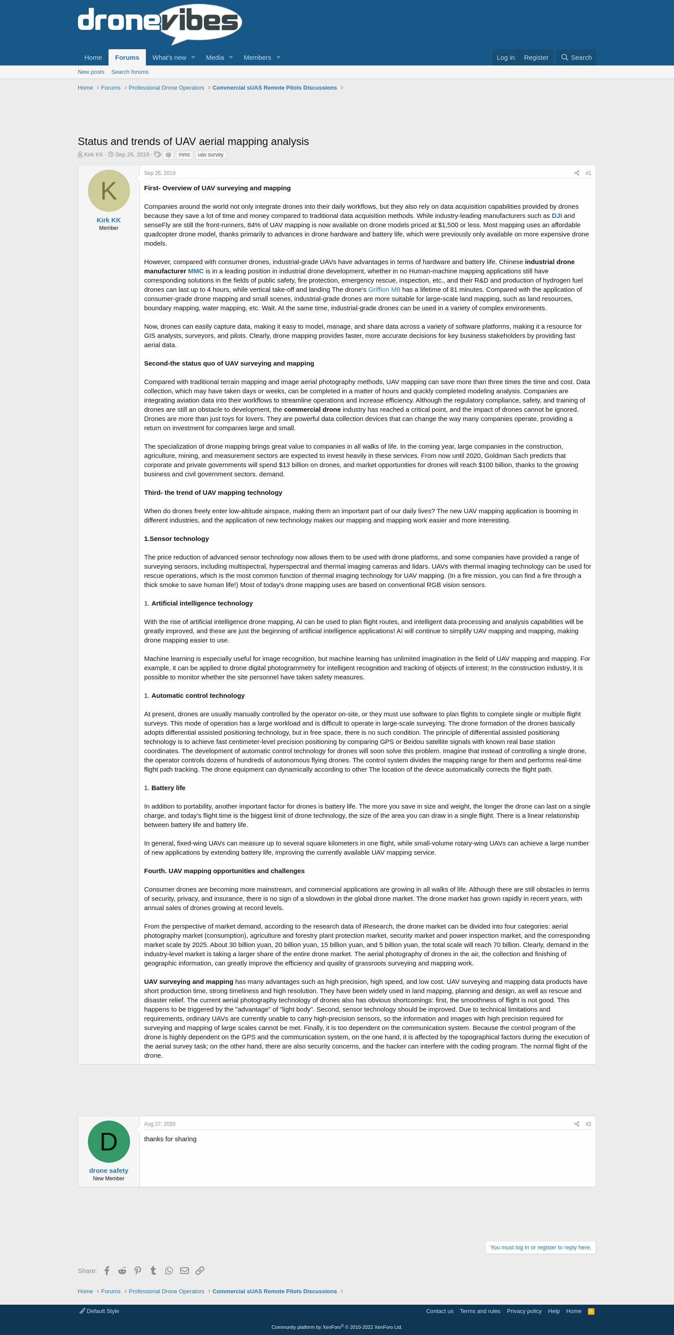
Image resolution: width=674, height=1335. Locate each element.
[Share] (577, 173)
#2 (588, 1124)
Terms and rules (480, 1311)
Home (93, 57)
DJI (557, 215)
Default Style (99, 1311)
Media (215, 57)
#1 (588, 173)
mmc (184, 155)
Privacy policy (524, 1311)
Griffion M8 (384, 289)
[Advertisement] (238, 114)
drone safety (108, 1170)
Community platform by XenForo (337, 1327)
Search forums (130, 72)
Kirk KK (93, 154)
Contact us (439, 1311)
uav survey (211, 155)
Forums (127, 57)
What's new (169, 57)
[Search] (576, 57)
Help (554, 1311)
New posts (91, 72)
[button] (193, 57)
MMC (196, 271)
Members (258, 57)
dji (168, 155)
